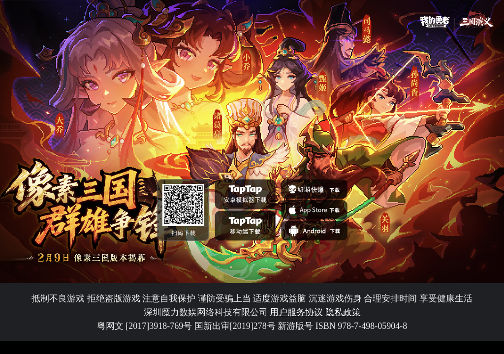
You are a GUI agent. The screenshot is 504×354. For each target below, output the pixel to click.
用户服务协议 (296, 312)
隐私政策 (343, 312)
